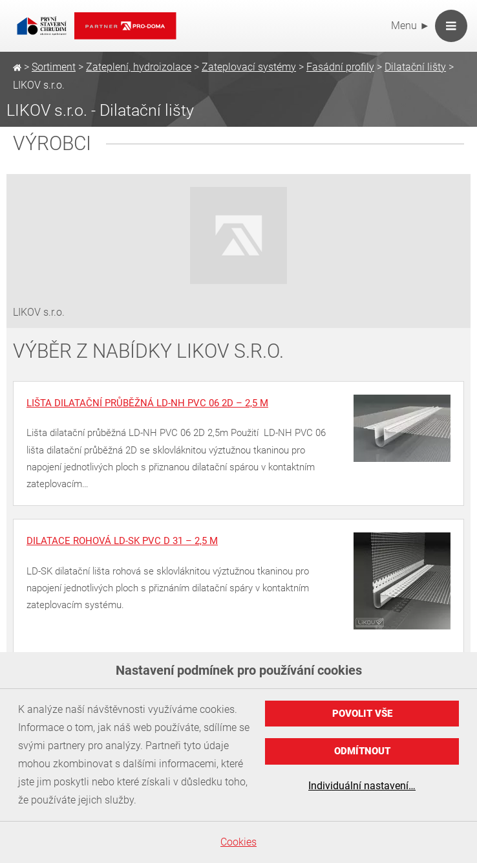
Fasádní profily (340, 67)
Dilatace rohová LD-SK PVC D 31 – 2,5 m (122, 541)
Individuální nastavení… (362, 786)
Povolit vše (362, 713)
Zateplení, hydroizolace (138, 67)
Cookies (238, 842)
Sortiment (54, 67)
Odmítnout (362, 751)
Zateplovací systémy (249, 67)
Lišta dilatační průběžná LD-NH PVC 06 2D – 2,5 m (147, 403)
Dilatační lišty (415, 67)
